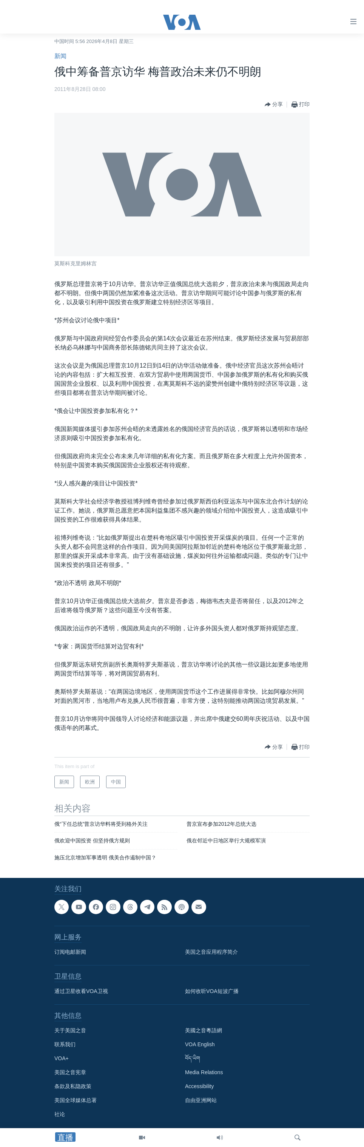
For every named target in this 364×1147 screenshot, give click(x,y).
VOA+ (61, 1058)
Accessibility (199, 1086)
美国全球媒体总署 (75, 1100)
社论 (59, 1114)
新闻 (60, 56)
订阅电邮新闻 (70, 952)
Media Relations (204, 1072)
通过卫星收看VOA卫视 (81, 991)
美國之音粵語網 (203, 1030)
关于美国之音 (70, 1030)
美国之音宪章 (70, 1072)
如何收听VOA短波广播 (212, 991)
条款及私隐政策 (72, 1086)
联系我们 (65, 1044)
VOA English (200, 1044)
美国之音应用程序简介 (211, 952)
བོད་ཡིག (192, 1058)
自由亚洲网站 (201, 1100)
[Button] (274, 104)
